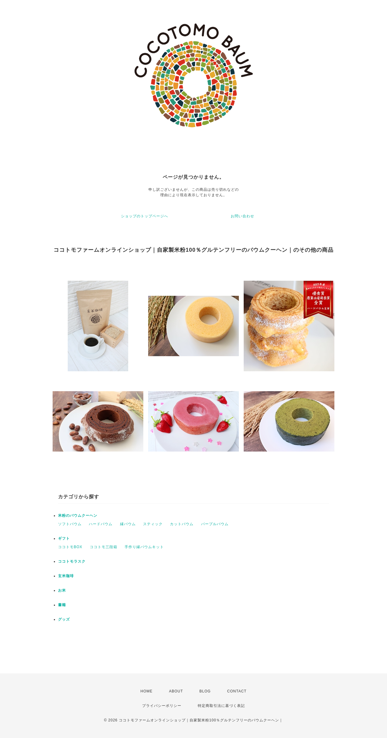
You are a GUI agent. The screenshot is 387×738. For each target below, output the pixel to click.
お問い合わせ (242, 216)
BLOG (205, 691)
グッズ (64, 619)
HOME (147, 691)
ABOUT (176, 691)
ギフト (64, 538)
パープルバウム (215, 524)
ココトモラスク (72, 561)
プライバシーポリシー (161, 706)
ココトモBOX (70, 547)
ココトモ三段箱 (103, 547)
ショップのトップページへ (144, 216)
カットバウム (182, 524)
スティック (153, 524)
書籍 (62, 605)
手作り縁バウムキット (144, 547)
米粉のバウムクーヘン (77, 515)
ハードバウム (100, 524)
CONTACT (236, 691)
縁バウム (128, 524)
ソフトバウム (70, 524)
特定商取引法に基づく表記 (221, 706)
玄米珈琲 (66, 576)
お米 (62, 590)
